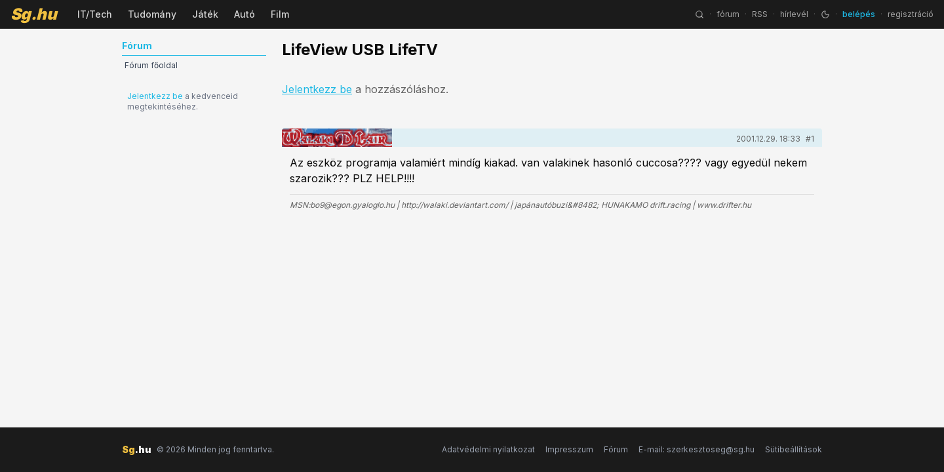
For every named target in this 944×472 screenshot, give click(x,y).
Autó (244, 14)
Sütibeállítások (793, 449)
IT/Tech (94, 14)
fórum (728, 14)
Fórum (616, 449)
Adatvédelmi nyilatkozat (488, 449)
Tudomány (152, 14)
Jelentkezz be (155, 96)
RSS (760, 14)
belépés (858, 14)
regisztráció (911, 14)
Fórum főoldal (151, 65)
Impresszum (569, 449)
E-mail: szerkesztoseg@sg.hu (697, 449)
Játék (205, 14)
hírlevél (794, 14)
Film (280, 14)
